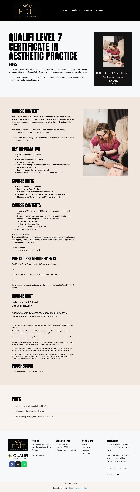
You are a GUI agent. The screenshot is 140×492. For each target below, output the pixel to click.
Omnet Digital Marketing (78, 488)
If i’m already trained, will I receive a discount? (35, 416)
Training (76, 10)
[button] (67, 406)
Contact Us (88, 10)
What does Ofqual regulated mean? (30, 411)
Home (65, 10)
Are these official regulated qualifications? (33, 406)
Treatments (100, 10)
